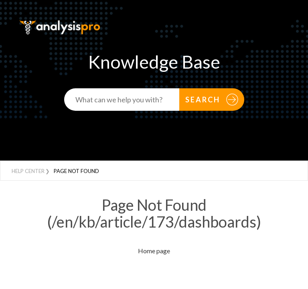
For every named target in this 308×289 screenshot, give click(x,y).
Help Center (28, 171)
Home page (154, 250)
